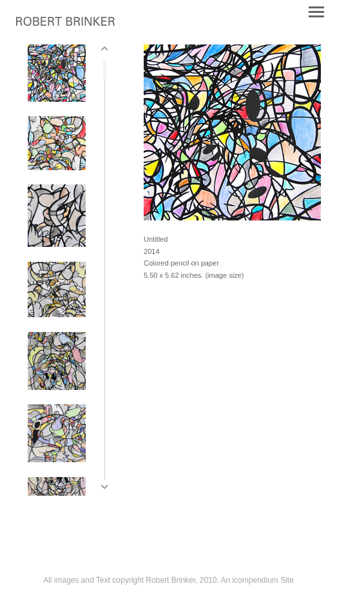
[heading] (65, 23)
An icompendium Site (256, 580)
